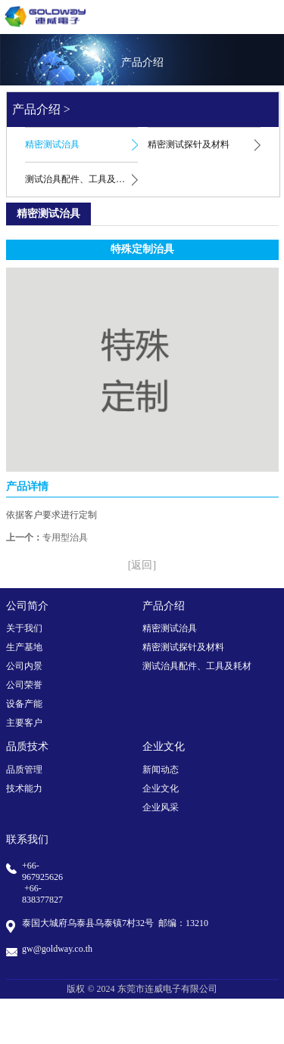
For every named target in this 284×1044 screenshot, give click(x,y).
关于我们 (24, 628)
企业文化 (160, 788)
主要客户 (24, 722)
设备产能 (24, 704)
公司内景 (24, 666)
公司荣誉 (24, 685)
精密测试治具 (52, 144)
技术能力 (24, 788)
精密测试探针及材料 (188, 144)
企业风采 (160, 807)
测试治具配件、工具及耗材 (79, 179)
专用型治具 (65, 537)
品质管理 (24, 769)
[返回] (142, 565)
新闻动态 (160, 769)
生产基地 (24, 647)
